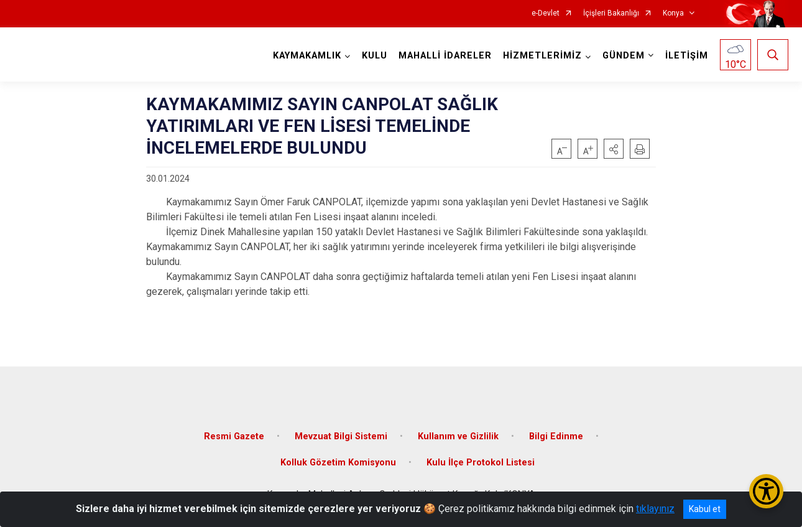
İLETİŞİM (686, 55)
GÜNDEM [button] (623, 55)
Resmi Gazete (234, 436)
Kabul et (705, 509)
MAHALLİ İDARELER (445, 55)
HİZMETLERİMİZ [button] (542, 55)
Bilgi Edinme (556, 436)
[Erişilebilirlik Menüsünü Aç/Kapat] (766, 491)
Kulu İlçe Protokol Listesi (480, 462)
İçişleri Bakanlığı (611, 13)
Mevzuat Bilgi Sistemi (341, 436)
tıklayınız (655, 509)
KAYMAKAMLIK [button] (307, 55)
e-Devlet (546, 13)
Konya (673, 13)
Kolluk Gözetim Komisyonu (338, 462)
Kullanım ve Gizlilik (458, 436)
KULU (374, 55)
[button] (614, 149)
